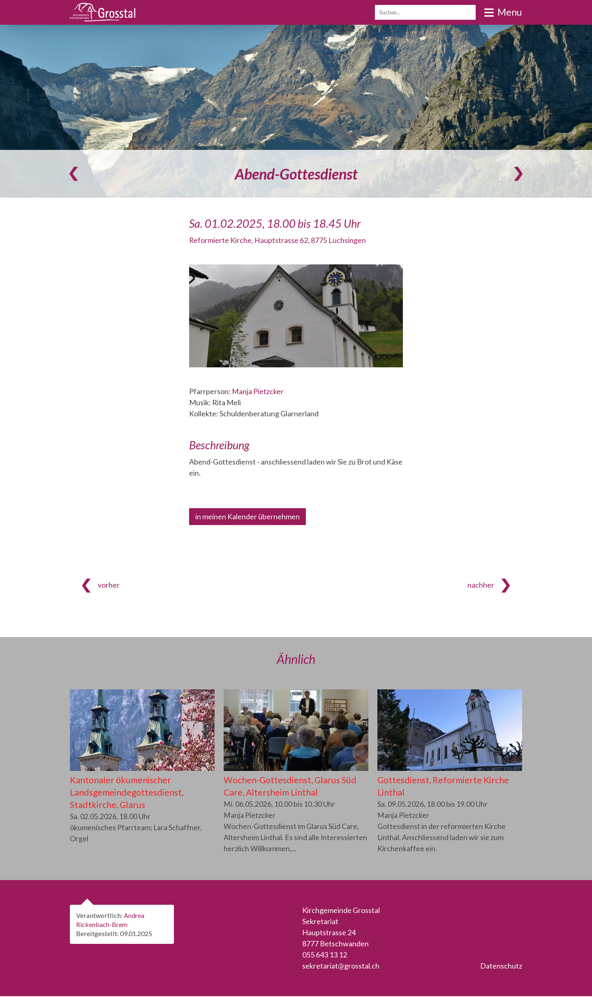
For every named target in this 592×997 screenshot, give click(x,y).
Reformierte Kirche (277, 240)
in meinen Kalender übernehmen (247, 516)
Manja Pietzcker (258, 391)
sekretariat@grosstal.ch (340, 966)
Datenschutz (501, 966)
